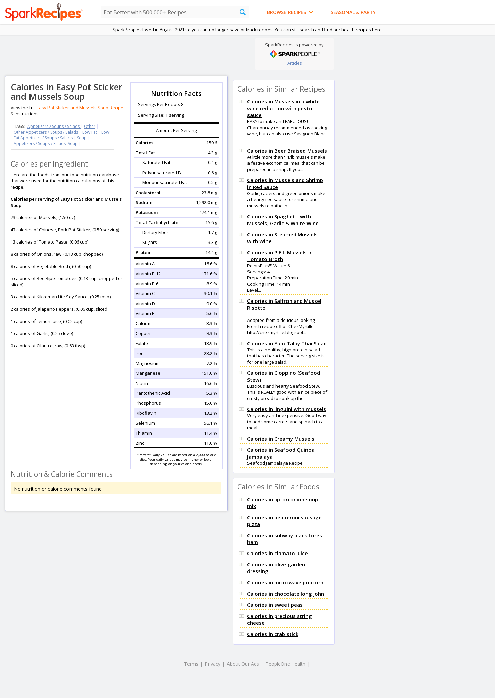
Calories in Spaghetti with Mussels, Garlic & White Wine (283, 220)
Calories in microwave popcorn (285, 582)
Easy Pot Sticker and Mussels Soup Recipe (80, 107)
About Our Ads (243, 664)
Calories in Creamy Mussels (280, 438)
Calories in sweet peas (275, 604)
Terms (191, 664)
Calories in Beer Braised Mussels (287, 150)
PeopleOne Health (285, 664)
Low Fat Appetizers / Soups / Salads (61, 135)
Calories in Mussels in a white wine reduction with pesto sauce (283, 108)
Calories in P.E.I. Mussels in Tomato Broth (280, 256)
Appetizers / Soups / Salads (54, 126)
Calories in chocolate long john (285, 593)
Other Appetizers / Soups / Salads (46, 132)
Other (89, 126)
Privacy (212, 664)
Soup (82, 138)
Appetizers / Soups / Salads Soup (46, 144)
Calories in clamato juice (277, 553)
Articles (294, 63)
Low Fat (89, 132)
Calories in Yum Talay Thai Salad (287, 343)
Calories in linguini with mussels (286, 409)
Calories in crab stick (272, 634)
